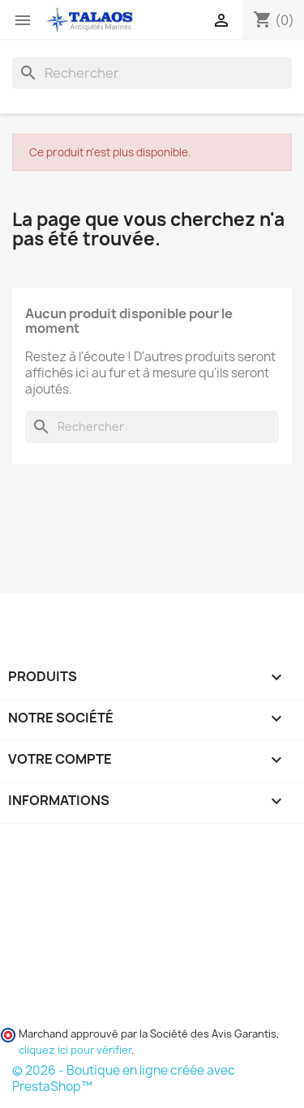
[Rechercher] (152, 73)
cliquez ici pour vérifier (75, 1050)
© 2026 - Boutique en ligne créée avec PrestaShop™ (123, 1078)
